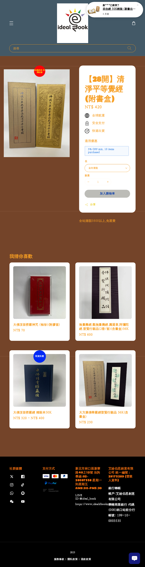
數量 (87, 175)
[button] (11, 23)
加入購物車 (107, 193)
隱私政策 (72, 559)
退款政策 (86, 559)
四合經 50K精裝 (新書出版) (119, 8)
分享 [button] (90, 204)
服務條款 (59, 559)
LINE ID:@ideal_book (85, 497)
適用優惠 (91, 141)
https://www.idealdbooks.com (94, 504)
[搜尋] (129, 48)
